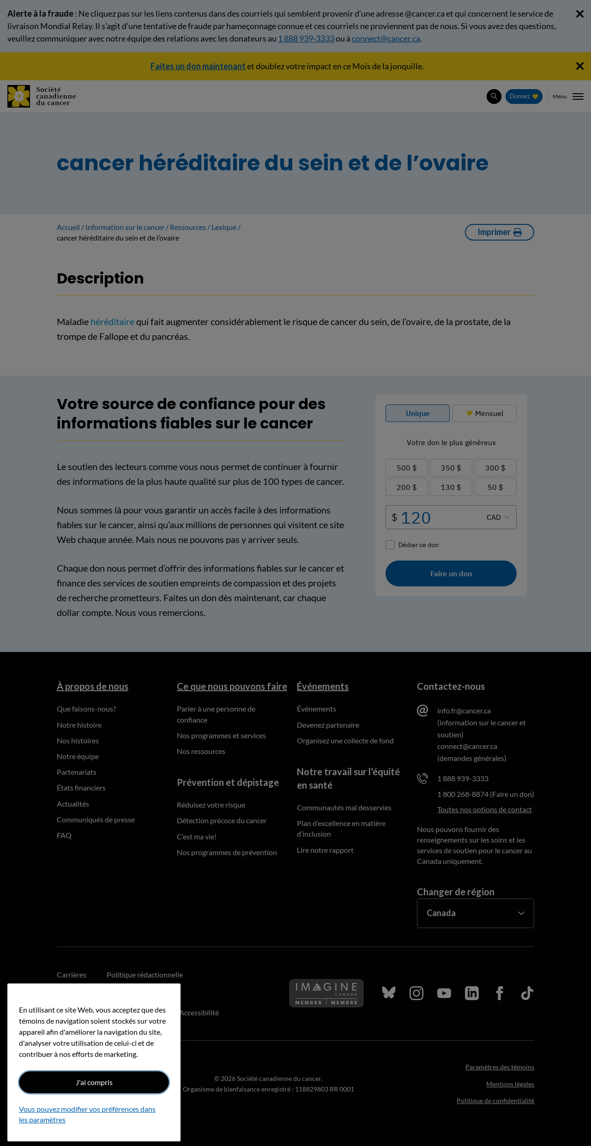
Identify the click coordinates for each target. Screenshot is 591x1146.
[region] (94, 1062)
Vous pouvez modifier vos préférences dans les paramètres (87, 1113)
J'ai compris (94, 1082)
